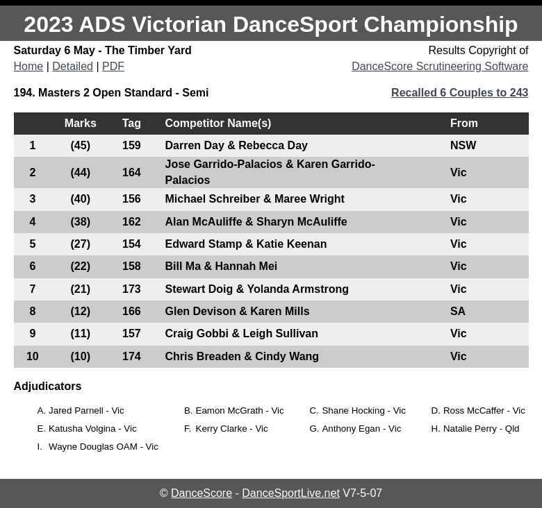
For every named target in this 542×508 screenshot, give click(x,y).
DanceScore (201, 493)
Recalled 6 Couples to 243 (459, 93)
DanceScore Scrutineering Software (440, 66)
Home (29, 66)
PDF (113, 66)
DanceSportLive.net (291, 493)
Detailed (72, 66)
